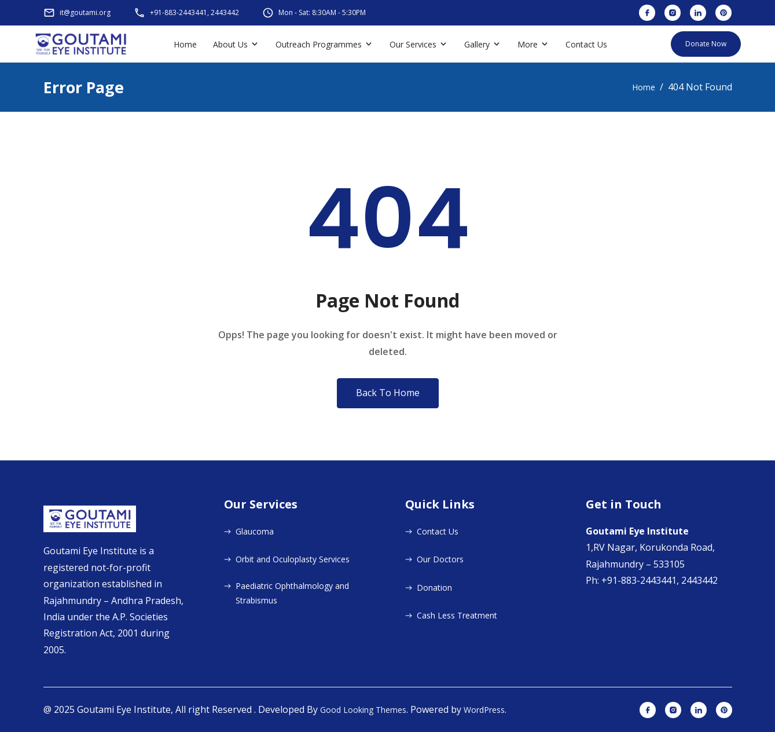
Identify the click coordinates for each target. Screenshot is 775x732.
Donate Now (705, 44)
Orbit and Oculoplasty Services (293, 559)
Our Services (413, 44)
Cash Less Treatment (457, 615)
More (527, 44)
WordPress (484, 709)
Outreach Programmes (319, 44)
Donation (434, 587)
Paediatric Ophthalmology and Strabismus (292, 593)
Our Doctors (440, 559)
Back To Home (388, 392)
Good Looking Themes (363, 709)
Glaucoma (255, 531)
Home (185, 44)
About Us (230, 44)
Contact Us (586, 44)
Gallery (477, 44)
